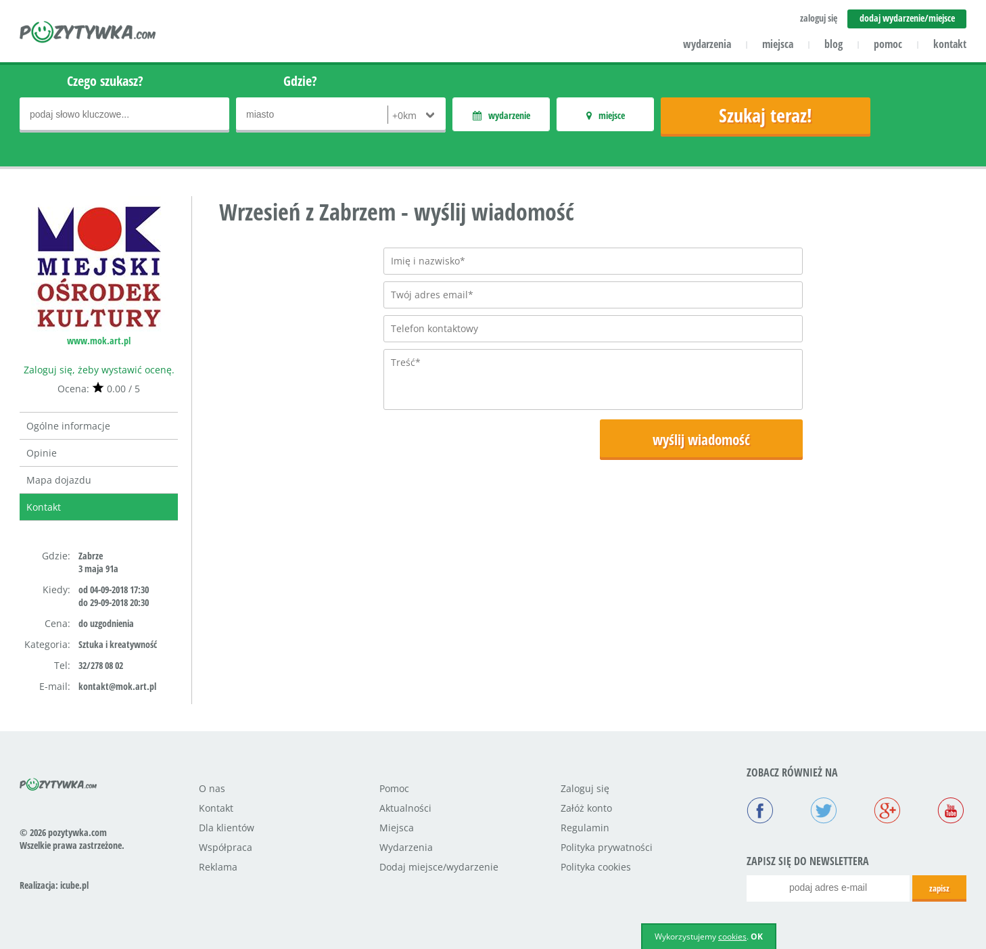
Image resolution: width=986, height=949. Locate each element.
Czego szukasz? (105, 81)
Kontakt (43, 507)
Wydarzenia (406, 847)
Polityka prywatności (607, 847)
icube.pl (74, 885)
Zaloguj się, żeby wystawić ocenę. (99, 369)
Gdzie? (300, 81)
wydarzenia (707, 44)
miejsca (777, 44)
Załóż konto (586, 808)
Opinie (41, 452)
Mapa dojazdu (58, 479)
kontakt (949, 44)
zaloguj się (818, 17)
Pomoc (394, 788)
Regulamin (585, 827)
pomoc (888, 44)
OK (757, 936)
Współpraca (225, 847)
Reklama (218, 866)
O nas (212, 788)
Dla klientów (226, 827)
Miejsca (396, 827)
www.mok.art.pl (99, 340)
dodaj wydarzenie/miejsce (907, 17)
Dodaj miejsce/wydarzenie (438, 866)
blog (833, 44)
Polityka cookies (596, 866)
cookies (732, 936)
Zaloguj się (585, 788)
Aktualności (405, 808)
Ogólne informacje (68, 425)
